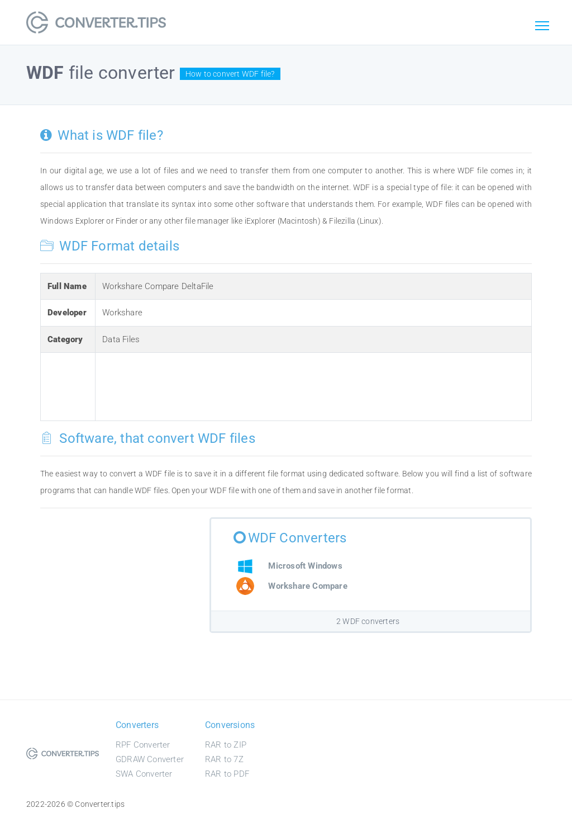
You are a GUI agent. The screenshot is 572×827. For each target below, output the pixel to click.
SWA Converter (144, 774)
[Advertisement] (305, 385)
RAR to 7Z (224, 759)
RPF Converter (143, 745)
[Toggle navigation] (542, 26)
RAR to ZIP (225, 745)
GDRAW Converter (150, 759)
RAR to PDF (227, 774)
